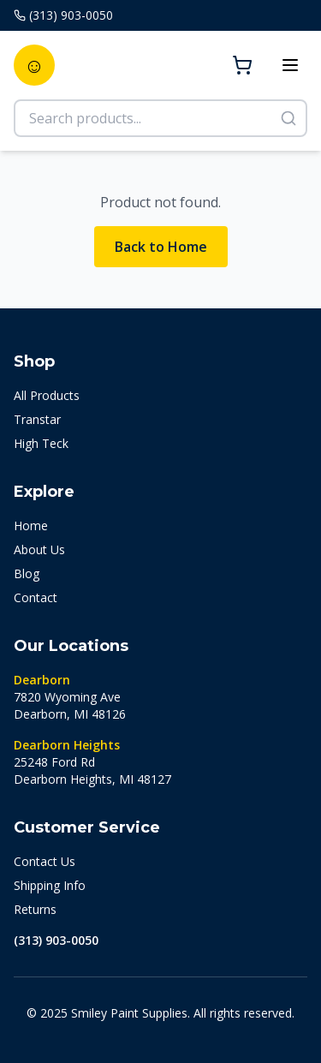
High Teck (41, 443)
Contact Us (44, 861)
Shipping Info (50, 885)
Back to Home (161, 246)
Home (31, 525)
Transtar (37, 419)
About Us (39, 549)
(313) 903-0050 (56, 940)
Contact (35, 597)
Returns (35, 909)
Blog (26, 573)
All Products (47, 395)
